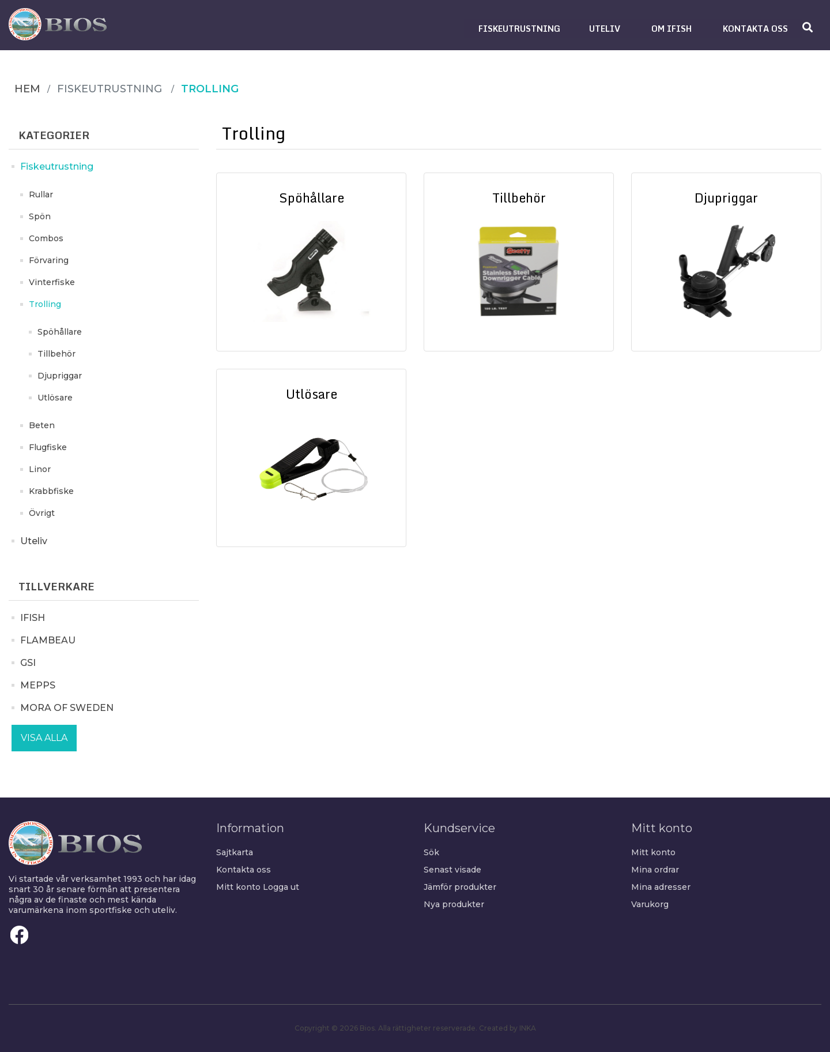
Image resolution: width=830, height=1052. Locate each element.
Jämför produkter (460, 887)
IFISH (32, 617)
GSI (28, 662)
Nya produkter (454, 904)
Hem (27, 89)
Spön (40, 216)
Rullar (41, 194)
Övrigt (42, 513)
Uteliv (33, 541)
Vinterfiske (52, 282)
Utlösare (55, 397)
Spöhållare (59, 332)
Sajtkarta (234, 852)
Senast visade (452, 869)
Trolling (45, 304)
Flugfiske (48, 447)
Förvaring (49, 260)
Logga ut (281, 887)
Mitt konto (238, 887)
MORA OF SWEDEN (67, 707)
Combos (46, 238)
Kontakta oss (243, 869)
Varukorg (650, 904)
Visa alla (44, 737)
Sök (431, 852)
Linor (40, 469)
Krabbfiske (51, 491)
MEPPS (37, 685)
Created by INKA (507, 1028)
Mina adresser (661, 887)
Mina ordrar (655, 869)
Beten (42, 425)
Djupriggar (59, 375)
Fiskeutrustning (56, 166)
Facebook (20, 935)
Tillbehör (56, 354)
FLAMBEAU (48, 640)
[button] (519, 28)
